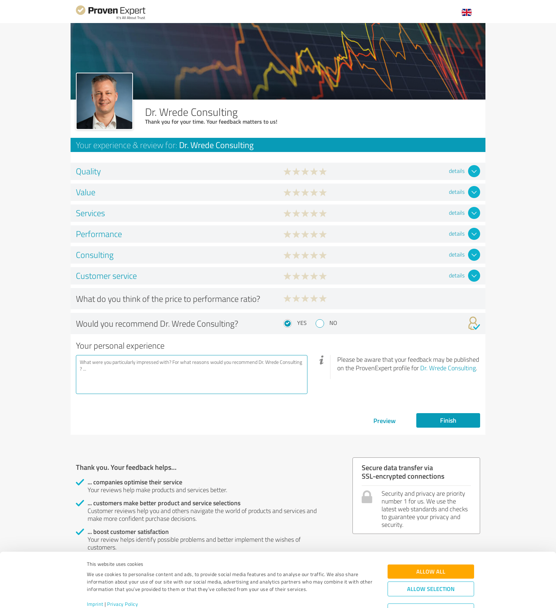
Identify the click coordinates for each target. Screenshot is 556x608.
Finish (448, 420)
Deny (431, 582)
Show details (322, 594)
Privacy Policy (122, 575)
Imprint (95, 575)
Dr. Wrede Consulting (448, 368)
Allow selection (431, 560)
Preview (384, 420)
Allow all (430, 542)
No (333, 323)
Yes (302, 323)
